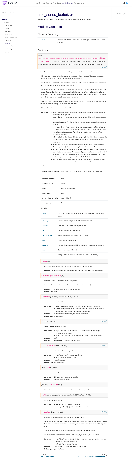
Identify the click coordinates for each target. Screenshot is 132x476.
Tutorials (49, 3)
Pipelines (7, 43)
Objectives (8, 40)
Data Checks (8, 25)
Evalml (4, 19)
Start (43, 3)
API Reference (67, 3)
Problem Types (9, 49)
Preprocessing (9, 46)
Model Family (9, 34)
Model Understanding (11, 37)
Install (38, 3)
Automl (7, 22)
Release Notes (79, 3)
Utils (6, 55)
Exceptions (8, 31)
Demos (7, 28)
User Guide (57, 3)
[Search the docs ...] (16, 13)
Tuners (7, 52)
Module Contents (118, 18)
